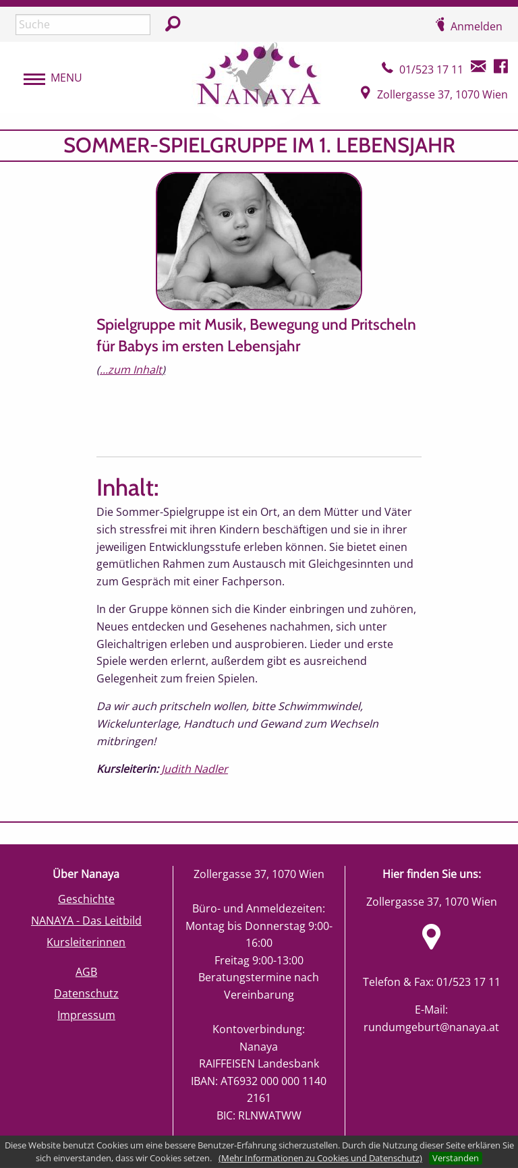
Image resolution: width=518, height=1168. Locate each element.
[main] (259, 475)
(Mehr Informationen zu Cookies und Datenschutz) (320, 1158)
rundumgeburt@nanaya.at (431, 1027)
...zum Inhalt (131, 369)
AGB (86, 971)
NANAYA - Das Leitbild (86, 920)
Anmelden (476, 26)
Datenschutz (86, 993)
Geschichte (86, 899)
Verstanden (455, 1158)
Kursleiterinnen (86, 942)
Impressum (86, 1015)
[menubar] (46, 78)
